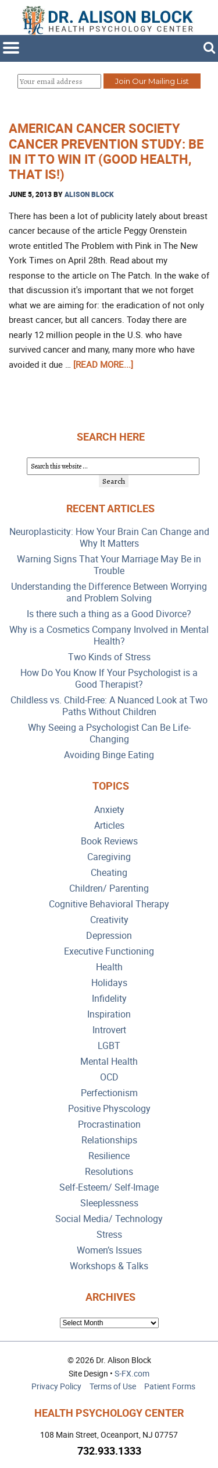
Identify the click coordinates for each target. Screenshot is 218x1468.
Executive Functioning (109, 951)
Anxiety (109, 810)
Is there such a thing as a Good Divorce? (109, 614)
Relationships (109, 1140)
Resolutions (109, 1172)
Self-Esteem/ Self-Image (109, 1187)
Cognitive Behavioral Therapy (109, 904)
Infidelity (109, 998)
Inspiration (109, 1014)
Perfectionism (109, 1093)
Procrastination (109, 1124)
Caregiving (109, 857)
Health (109, 967)
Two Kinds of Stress (109, 657)
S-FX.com (132, 1373)
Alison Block (89, 194)
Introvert (109, 1030)
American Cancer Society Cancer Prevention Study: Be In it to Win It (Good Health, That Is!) (106, 150)
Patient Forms (169, 1386)
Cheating (109, 873)
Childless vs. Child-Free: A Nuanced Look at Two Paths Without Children (109, 706)
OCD (109, 1077)
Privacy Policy (56, 1386)
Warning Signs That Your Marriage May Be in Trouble (109, 565)
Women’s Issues (109, 1250)
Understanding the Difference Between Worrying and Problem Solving (109, 592)
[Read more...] (103, 364)
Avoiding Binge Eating (109, 755)
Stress (109, 1234)
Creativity (109, 920)
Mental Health (109, 1061)
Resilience (109, 1156)
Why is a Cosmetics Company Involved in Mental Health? (109, 635)
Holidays (109, 983)
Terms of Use (113, 1386)
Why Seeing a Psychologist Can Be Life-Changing (109, 733)
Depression (109, 936)
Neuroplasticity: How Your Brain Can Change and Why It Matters (109, 538)
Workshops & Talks (109, 1266)
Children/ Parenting (109, 888)
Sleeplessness (109, 1203)
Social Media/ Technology (109, 1219)
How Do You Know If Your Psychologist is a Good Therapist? (109, 679)
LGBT (109, 1046)
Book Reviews (109, 841)
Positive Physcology (109, 1109)
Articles (109, 825)
